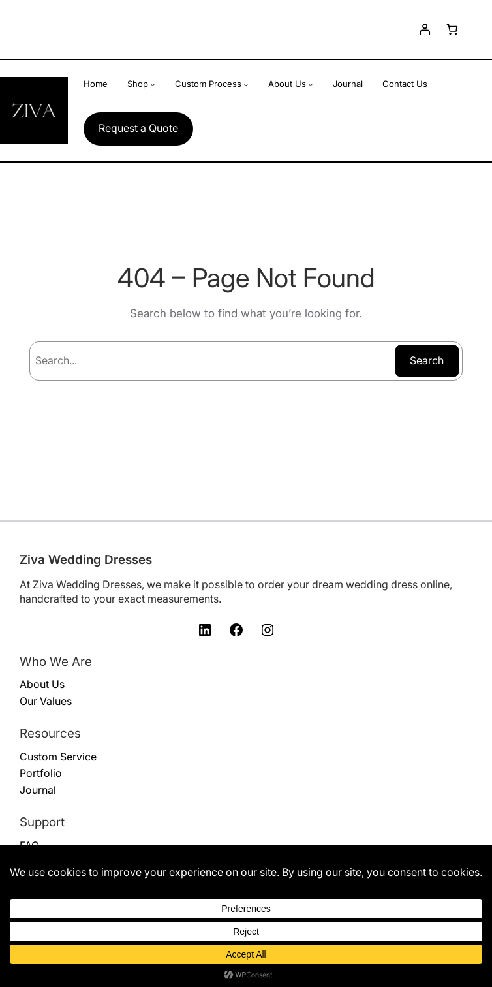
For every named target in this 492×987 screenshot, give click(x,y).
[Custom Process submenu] (246, 84)
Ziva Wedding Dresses (86, 559)
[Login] (424, 29)
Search (427, 360)
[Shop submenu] (152, 84)
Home (96, 83)
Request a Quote (138, 127)
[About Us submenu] (310, 84)
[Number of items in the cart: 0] (452, 29)
